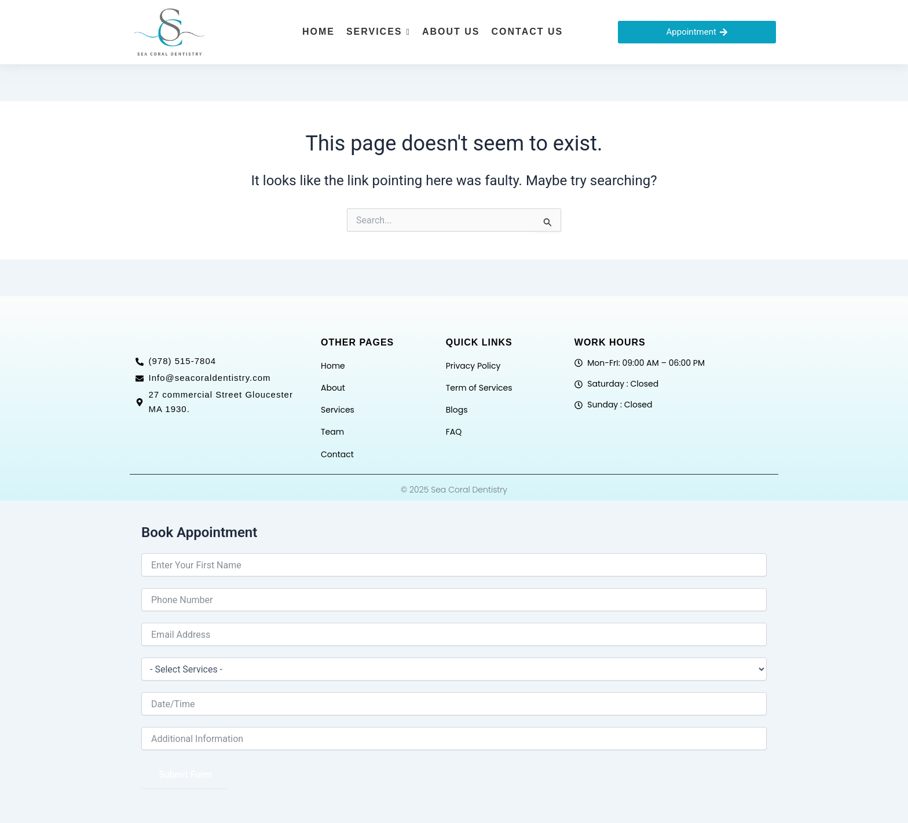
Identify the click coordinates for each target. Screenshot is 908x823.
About (333, 388)
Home (333, 366)
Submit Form (185, 774)
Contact (337, 454)
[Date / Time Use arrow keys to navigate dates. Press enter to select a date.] (454, 703)
